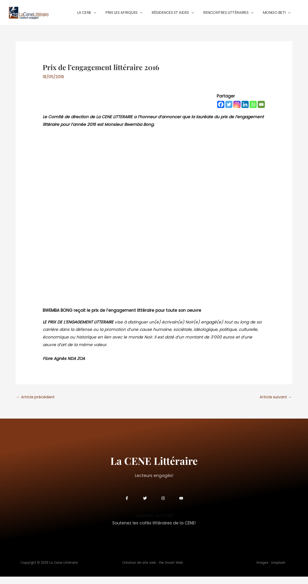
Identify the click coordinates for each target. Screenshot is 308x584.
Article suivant (274, 404)
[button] (115, 16)
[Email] (261, 111)
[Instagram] (237, 111)
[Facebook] (220, 111)
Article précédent (36, 404)
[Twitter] (228, 111)
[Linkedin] (245, 111)
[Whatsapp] (253, 111)
